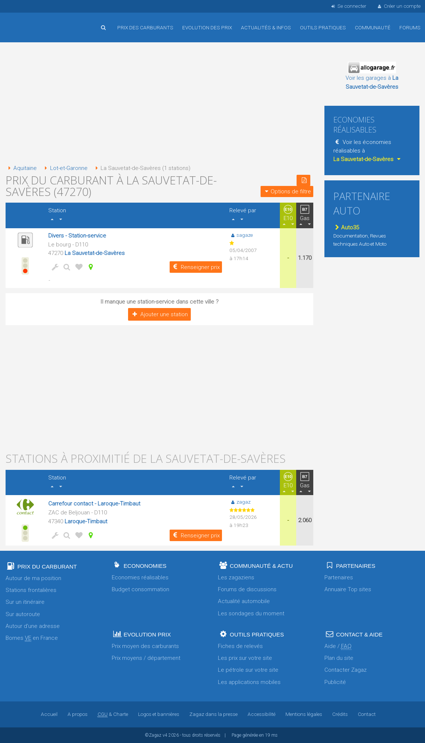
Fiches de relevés (240, 646)
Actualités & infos (266, 27)
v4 (165, 735)
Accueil (29, 22)
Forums (410, 27)
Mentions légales (303, 714)
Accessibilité (261, 714)
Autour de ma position (33, 578)
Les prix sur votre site (245, 658)
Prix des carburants (145, 27)
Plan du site (338, 658)
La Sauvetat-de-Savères (95, 253)
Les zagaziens (236, 577)
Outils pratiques (323, 27)
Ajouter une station (159, 314)
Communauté (372, 27)
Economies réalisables (140, 577)
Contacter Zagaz (345, 670)
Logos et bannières (158, 714)
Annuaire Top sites (347, 589)
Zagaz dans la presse (213, 714)
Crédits (340, 714)
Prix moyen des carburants (145, 646)
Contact (367, 714)
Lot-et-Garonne (64, 168)
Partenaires (338, 577)
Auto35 (346, 227)
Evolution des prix (207, 27)
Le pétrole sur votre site (248, 670)
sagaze (241, 235)
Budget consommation (140, 589)
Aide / (338, 646)
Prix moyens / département (146, 658)
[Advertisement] (159, 104)
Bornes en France (32, 638)
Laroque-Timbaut (86, 521)
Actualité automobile (244, 601)
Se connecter (348, 6)
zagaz (240, 502)
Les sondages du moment (251, 613)
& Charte (113, 714)
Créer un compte (399, 6)
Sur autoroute (23, 614)
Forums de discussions (247, 589)
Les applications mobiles (249, 682)
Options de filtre (287, 191)
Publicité (335, 682)
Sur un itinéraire (25, 602)
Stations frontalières (31, 590)
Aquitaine (21, 168)
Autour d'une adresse (33, 626)
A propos (78, 714)
